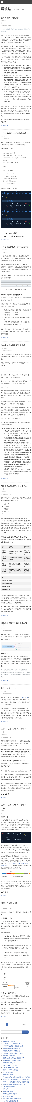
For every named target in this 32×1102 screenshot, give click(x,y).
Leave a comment (7, 23)
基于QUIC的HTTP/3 (9, 688)
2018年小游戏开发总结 (10, 1094)
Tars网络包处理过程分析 (10, 1101)
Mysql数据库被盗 (8, 1072)
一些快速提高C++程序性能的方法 (15, 133)
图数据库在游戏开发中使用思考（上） (14, 1053)
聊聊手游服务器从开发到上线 (13, 345)
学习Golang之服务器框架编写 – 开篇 (14, 1084)
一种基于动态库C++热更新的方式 (15, 247)
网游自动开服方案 (8, 1091)
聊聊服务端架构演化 (9, 903)
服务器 (9, 25)
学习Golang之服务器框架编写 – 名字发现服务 (16, 1077)
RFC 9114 (25, 697)
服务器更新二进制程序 (10, 17)
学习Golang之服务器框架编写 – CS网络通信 (16, 1079)
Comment (6, 138)
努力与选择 (6, 1089)
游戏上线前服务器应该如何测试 (12, 1099)
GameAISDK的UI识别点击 (10, 1065)
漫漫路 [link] (6, 8)
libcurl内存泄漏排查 (9, 1096)
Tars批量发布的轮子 (9, 1087)
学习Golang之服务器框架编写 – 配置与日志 (16, 1082)
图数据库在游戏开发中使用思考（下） (14, 1051)
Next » (24, 1024)
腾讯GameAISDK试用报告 (10, 1070)
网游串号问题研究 (8, 1075)
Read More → (5, 126)
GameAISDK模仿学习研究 (10, 1067)
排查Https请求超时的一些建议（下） (14, 1058)
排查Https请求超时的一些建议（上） (14, 1060)
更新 (6, 25)
